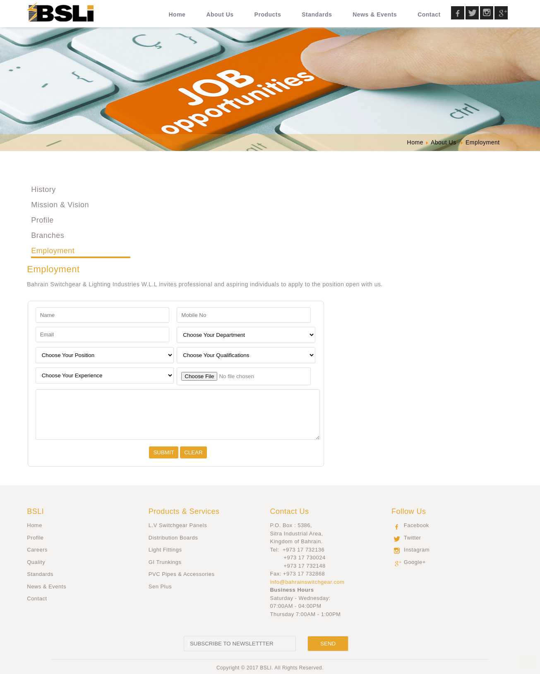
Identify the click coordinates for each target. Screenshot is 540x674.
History (43, 189)
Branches (47, 235)
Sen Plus (160, 586)
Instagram (417, 550)
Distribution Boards (173, 538)
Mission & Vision (60, 205)
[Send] (327, 643)
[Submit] (163, 452)
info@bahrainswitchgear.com (307, 582)
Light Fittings (165, 550)
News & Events (46, 586)
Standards (40, 574)
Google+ (415, 562)
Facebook (416, 525)
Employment (52, 251)
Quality (36, 562)
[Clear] (193, 452)
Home (34, 525)
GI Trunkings (165, 562)
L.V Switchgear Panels (178, 525)
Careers (37, 550)
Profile (42, 220)
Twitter (412, 538)
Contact (37, 598)
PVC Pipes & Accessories (182, 574)
